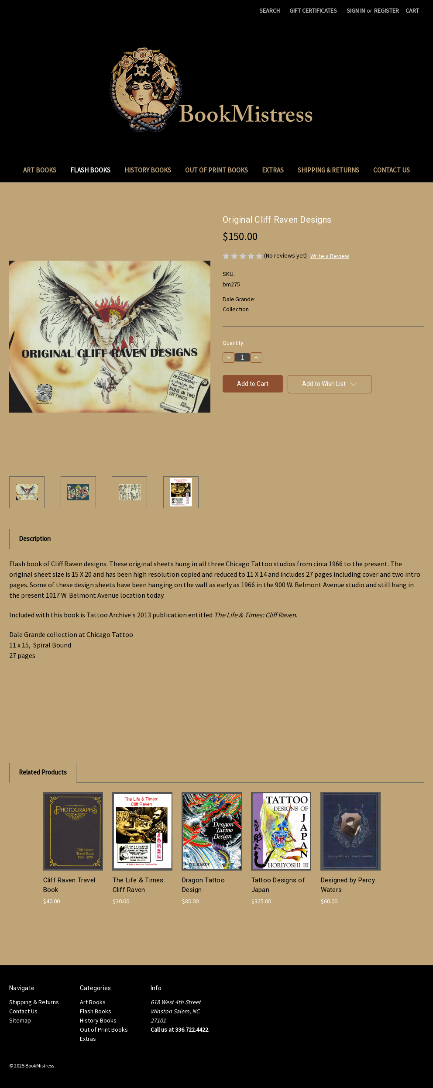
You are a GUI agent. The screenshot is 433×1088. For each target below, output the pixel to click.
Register (386, 10)
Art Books (39, 170)
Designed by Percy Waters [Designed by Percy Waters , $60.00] (348, 885)
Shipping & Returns (328, 170)
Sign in (356, 10)
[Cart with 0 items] (412, 10)
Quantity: (233, 343)
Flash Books (90, 170)
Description (35, 538)
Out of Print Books (216, 170)
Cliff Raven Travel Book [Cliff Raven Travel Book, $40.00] (69, 885)
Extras (273, 170)
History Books (147, 170)
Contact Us (391, 170)
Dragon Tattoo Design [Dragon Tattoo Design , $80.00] (203, 885)
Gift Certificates (313, 10)
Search (269, 10)
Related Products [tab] (43, 772)
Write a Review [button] (329, 256)
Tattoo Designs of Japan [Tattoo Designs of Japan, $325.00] (278, 885)
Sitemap (20, 1020)
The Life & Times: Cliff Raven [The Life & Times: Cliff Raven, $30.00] (139, 885)
